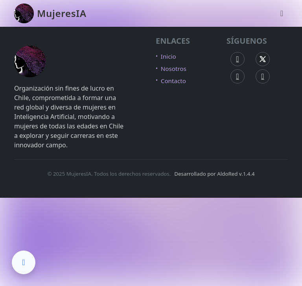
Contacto (173, 81)
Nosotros (173, 68)
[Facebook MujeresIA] (237, 59)
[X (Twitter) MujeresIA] (263, 59)
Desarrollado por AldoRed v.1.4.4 (214, 173)
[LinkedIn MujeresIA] (263, 76)
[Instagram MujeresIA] (237, 76)
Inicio (168, 56)
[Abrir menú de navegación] (282, 13)
